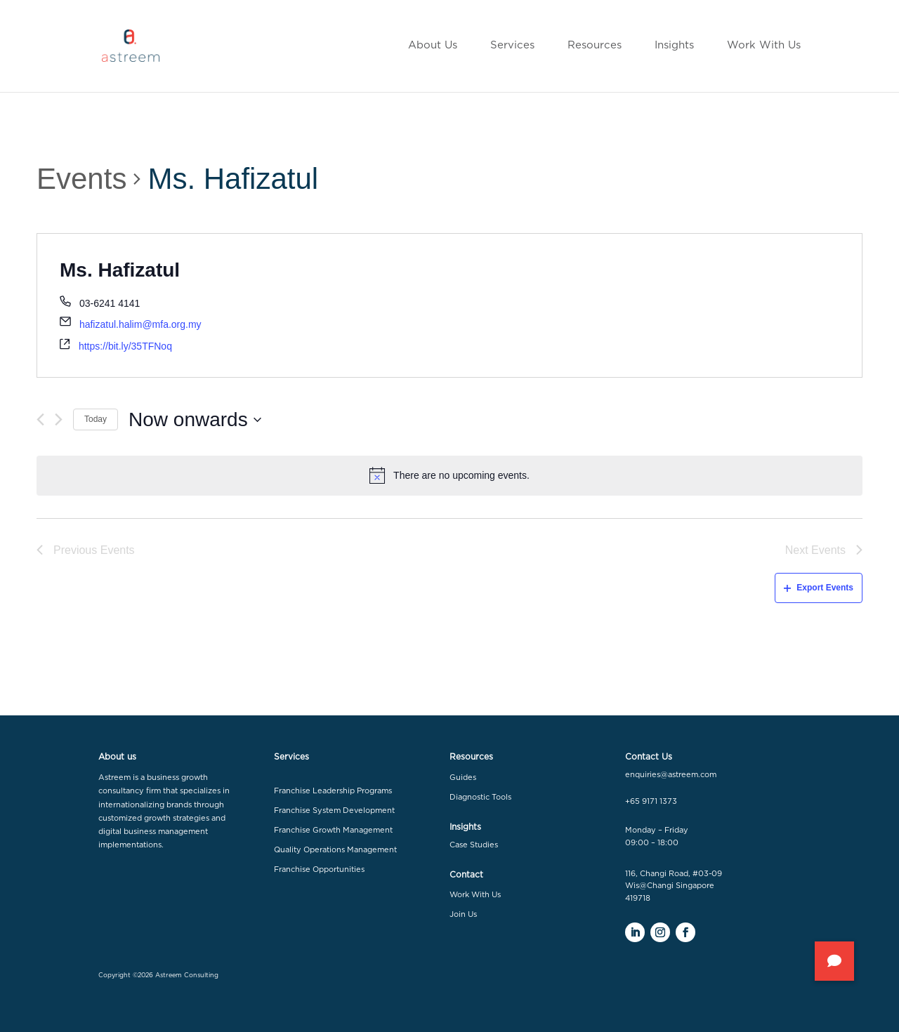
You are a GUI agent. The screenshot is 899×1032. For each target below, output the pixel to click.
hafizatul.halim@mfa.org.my (140, 324)
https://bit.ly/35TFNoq (125, 346)
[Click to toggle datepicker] (195, 420)
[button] (834, 961)
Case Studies (474, 845)
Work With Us (475, 895)
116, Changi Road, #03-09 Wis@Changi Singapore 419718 (673, 886)
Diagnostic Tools (480, 797)
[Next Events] (59, 419)
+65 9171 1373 (651, 801)
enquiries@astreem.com (670, 775)
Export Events (818, 588)
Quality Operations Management (335, 850)
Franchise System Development (334, 810)
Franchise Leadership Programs (333, 791)
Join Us (463, 914)
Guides (463, 777)
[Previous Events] (40, 419)
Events (81, 178)
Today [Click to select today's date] (95, 419)
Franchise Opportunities (319, 869)
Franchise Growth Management (333, 830)
